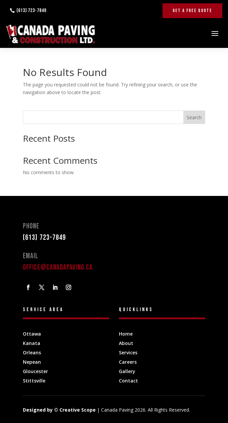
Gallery (127, 371)
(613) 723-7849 (31, 10)
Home (126, 334)
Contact (128, 380)
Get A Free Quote (192, 10)
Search (194, 117)
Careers (128, 362)
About (126, 343)
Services (128, 352)
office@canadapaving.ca (58, 267)
